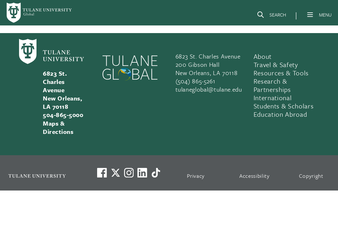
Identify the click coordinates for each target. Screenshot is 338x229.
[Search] (271, 16)
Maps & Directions (58, 127)
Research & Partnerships (272, 85)
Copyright (311, 176)
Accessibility (254, 176)
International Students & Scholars (284, 102)
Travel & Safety (276, 64)
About (263, 56)
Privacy (196, 176)
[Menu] (310, 14)
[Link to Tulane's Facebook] (129, 172)
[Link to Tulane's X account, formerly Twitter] (115, 172)
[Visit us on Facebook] (102, 172)
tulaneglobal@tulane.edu (209, 89)
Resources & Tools (281, 73)
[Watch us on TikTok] (156, 172)
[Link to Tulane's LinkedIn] (142, 172)
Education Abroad (280, 114)
